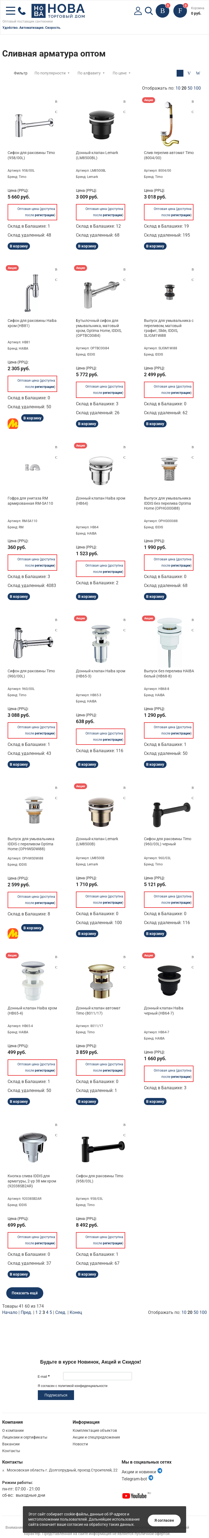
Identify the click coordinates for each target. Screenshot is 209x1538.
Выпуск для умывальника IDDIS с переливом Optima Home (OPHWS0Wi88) (31, 844)
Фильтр (20, 73)
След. (60, 1312)
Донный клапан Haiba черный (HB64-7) (163, 1010)
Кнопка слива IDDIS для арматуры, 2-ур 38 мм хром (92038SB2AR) (32, 1181)
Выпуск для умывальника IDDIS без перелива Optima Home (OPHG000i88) (167, 503)
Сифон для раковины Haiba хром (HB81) (32, 323)
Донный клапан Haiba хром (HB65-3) (100, 673)
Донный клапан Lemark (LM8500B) (97, 841)
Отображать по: (171, 88)
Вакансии (11, 1444)
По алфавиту (89, 73)
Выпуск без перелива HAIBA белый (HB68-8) (169, 673)
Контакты (11, 1451)
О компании (13, 1430)
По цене (120, 73)
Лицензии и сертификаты (24, 1437)
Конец (76, 1312)
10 (178, 88)
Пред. (26, 1312)
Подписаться (56, 1395)
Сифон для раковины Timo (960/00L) (31, 673)
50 (190, 88)
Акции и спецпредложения (96, 1437)
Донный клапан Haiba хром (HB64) (100, 500)
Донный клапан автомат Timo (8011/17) (98, 1010)
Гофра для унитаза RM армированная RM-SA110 (30, 500)
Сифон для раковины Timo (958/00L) (31, 155)
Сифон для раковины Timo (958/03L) (99, 1178)
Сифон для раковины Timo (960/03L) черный (167, 841)
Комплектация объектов (95, 1430)
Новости (80, 1444)
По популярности (50, 73)
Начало (9, 1312)
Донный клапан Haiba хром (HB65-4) (32, 1010)
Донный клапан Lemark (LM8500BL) (97, 155)
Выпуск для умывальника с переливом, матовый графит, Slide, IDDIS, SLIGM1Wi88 (168, 328)
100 (197, 88)
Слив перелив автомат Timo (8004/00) (169, 155)
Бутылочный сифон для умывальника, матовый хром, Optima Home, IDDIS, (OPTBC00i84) (99, 328)
